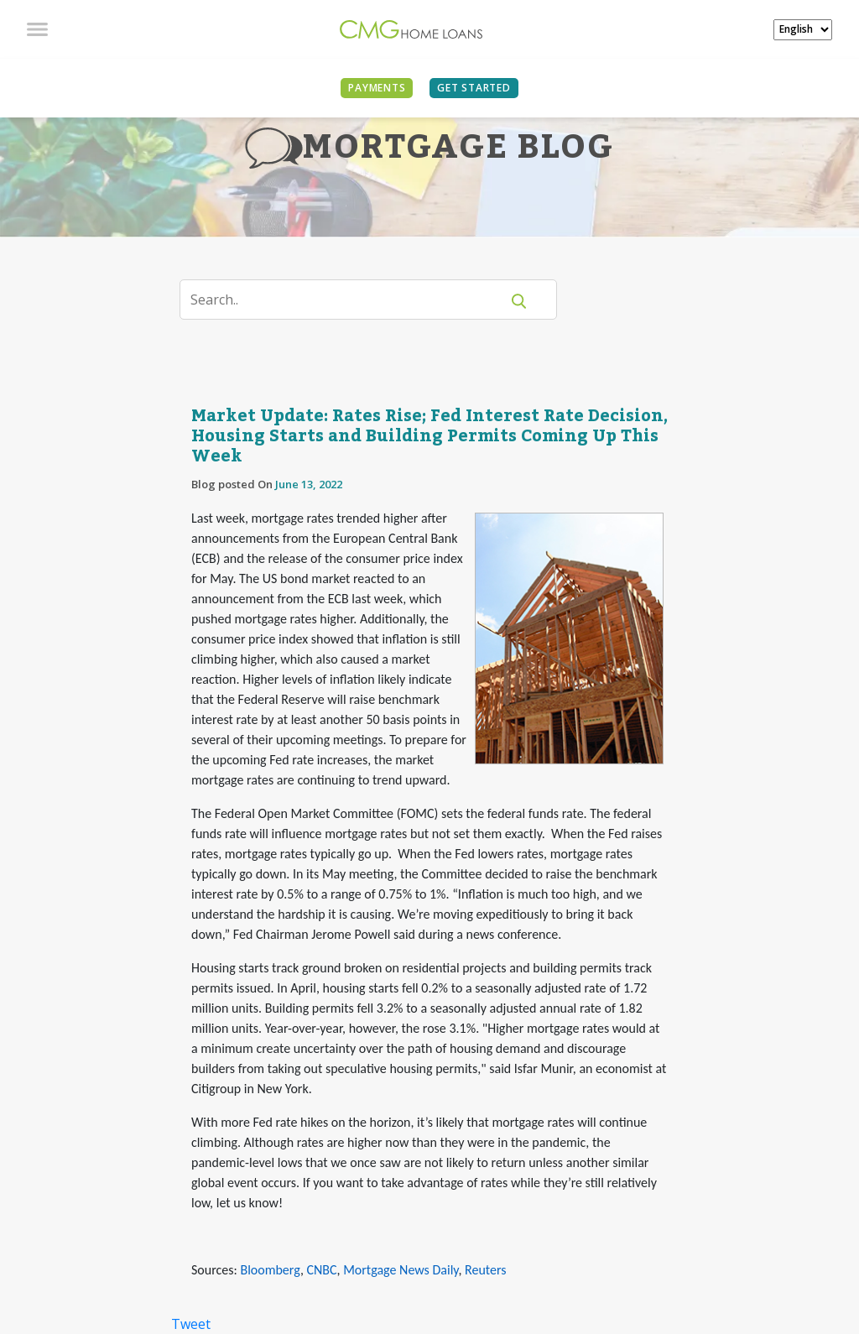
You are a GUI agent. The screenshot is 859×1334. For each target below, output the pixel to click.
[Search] (350, 299)
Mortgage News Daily (400, 1270)
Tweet (191, 1324)
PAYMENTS (376, 88)
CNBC (322, 1270)
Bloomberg (269, 1270)
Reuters (485, 1270)
